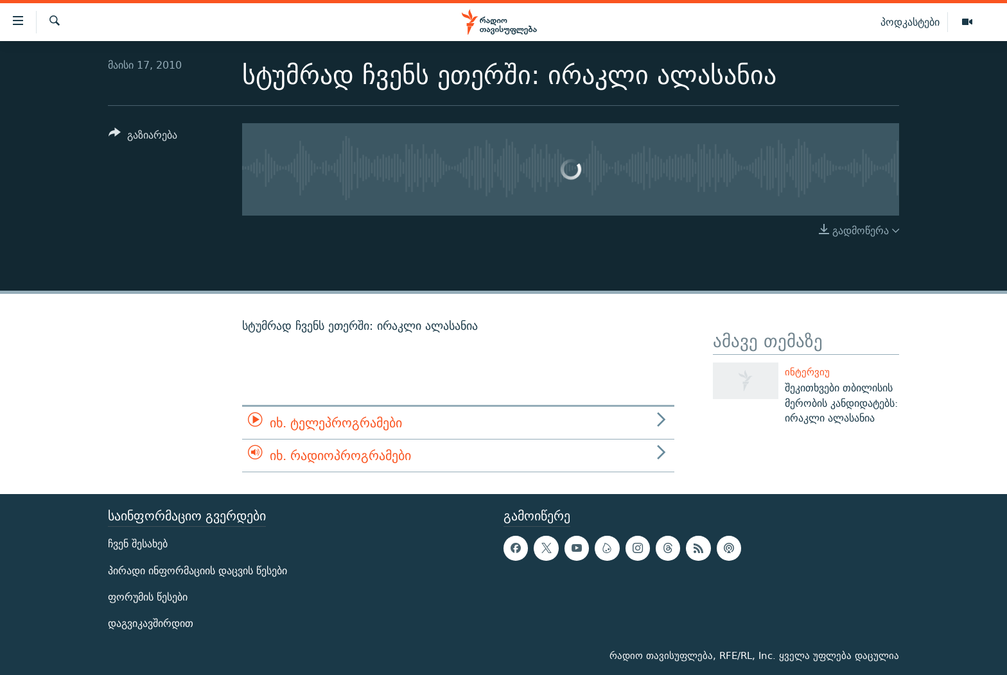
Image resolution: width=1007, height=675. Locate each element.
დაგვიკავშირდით (150, 623)
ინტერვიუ (807, 372)
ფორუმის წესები (148, 597)
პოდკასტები (910, 22)
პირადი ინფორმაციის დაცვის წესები (197, 571)
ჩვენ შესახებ (138, 544)
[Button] (143, 137)
